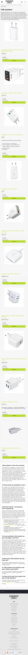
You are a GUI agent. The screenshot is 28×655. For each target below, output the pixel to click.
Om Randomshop (14, 603)
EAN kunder (14, 609)
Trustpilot (3, 591)
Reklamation (14, 634)
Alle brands (14, 610)
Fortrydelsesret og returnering (14, 633)
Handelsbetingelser (14, 604)
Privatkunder (14, 606)
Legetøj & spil (14, 619)
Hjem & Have (14, 622)
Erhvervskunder (14, 607)
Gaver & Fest (14, 616)
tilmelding (12, 531)
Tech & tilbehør (14, 621)
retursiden (6, 523)
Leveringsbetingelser (14, 637)
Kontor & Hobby (14, 618)
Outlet (14, 625)
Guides (14, 636)
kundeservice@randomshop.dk (10, 525)
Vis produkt (14, 60)
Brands (14, 624)
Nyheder (14, 615)
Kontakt (14, 630)
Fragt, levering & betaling (14, 631)
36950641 (15, 644)
